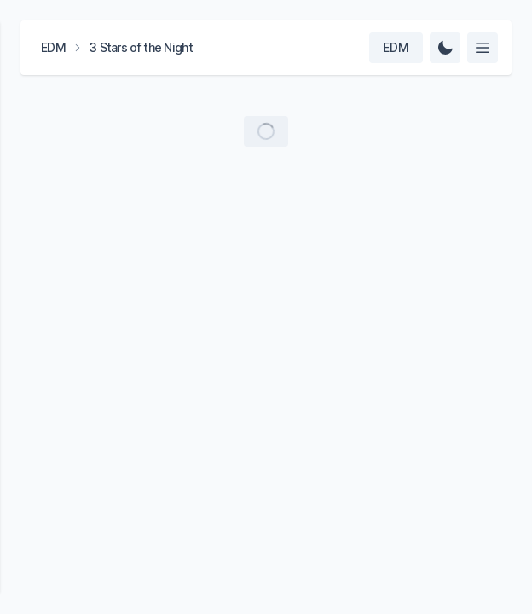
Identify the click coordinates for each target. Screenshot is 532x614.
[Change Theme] (445, 47)
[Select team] (396, 47)
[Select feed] (482, 47)
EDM (53, 47)
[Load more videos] (266, 131)
